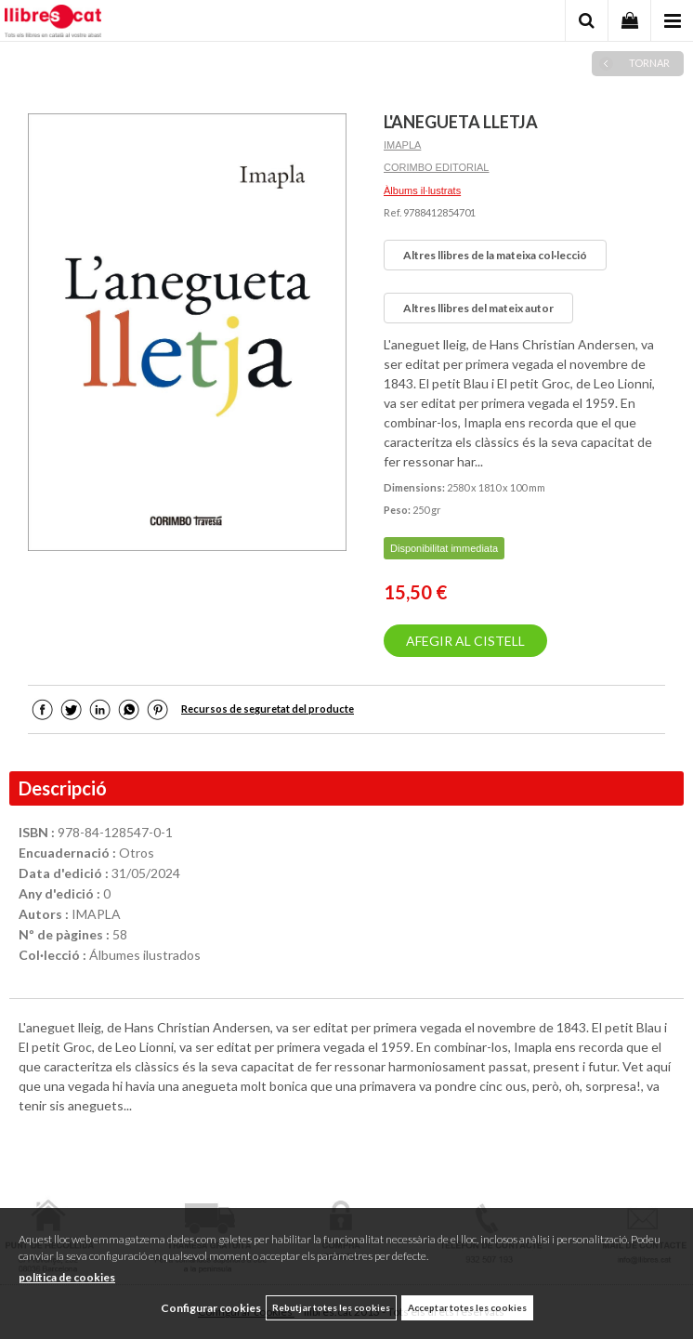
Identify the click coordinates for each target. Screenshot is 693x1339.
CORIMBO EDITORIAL (436, 167)
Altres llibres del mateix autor (478, 308)
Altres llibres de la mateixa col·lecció (495, 255)
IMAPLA (402, 145)
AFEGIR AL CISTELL (465, 641)
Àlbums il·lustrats (422, 190)
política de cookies (67, 1277)
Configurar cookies (211, 1308)
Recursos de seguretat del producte (267, 708)
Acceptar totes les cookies (467, 1307)
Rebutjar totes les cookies (331, 1307)
